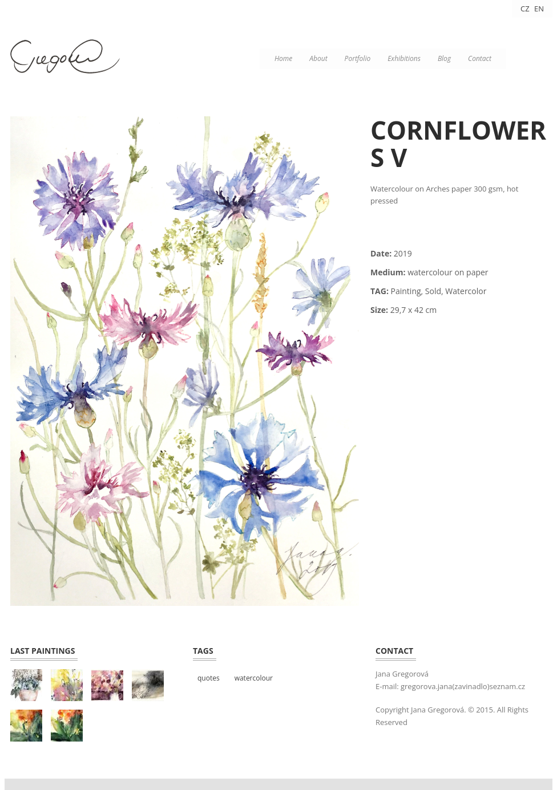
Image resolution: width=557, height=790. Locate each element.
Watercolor (465, 291)
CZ (525, 8)
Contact (479, 58)
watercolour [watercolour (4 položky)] (254, 678)
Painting (406, 291)
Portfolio (358, 58)
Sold (433, 291)
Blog (444, 58)
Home (283, 58)
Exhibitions (404, 58)
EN (539, 8)
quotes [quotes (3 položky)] (208, 678)
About (318, 58)
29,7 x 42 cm (413, 309)
